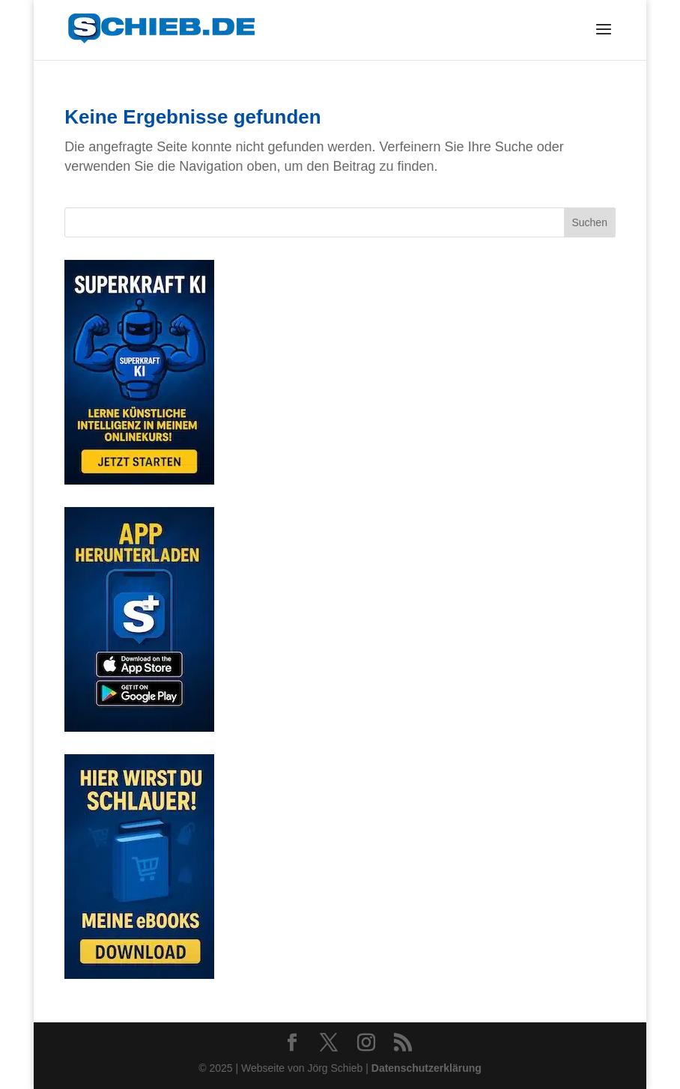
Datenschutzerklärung (426, 1068)
